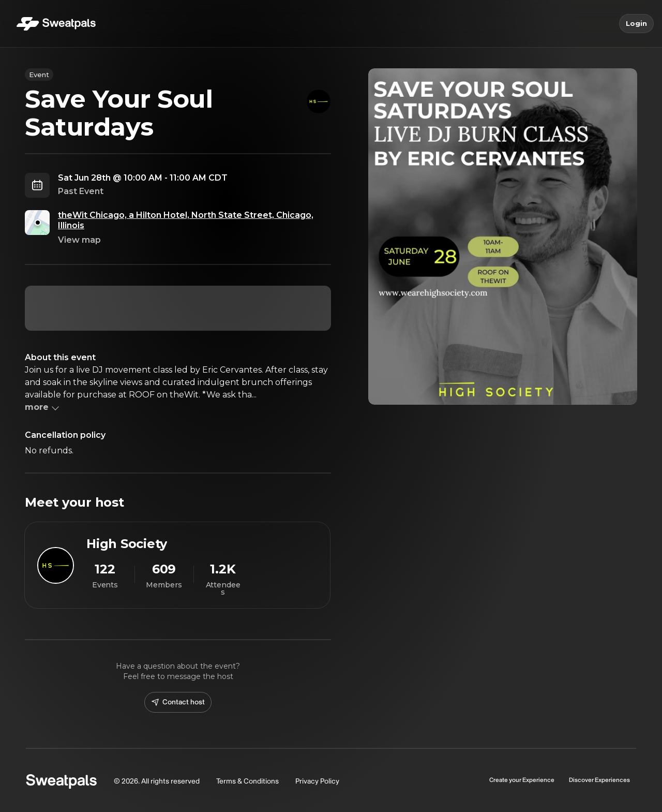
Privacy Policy (317, 781)
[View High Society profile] (177, 565)
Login (636, 23)
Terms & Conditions (247, 781)
